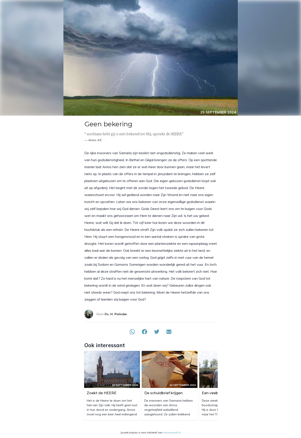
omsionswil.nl (171, 432)
